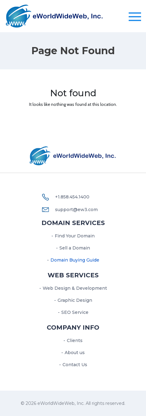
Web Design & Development (75, 288)
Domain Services (73, 223)
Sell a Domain (74, 248)
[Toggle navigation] (135, 17)
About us (75, 352)
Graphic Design (75, 300)
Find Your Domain (75, 236)
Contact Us (74, 364)
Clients (75, 340)
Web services (73, 275)
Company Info (73, 327)
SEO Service (74, 312)
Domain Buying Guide (74, 260)
